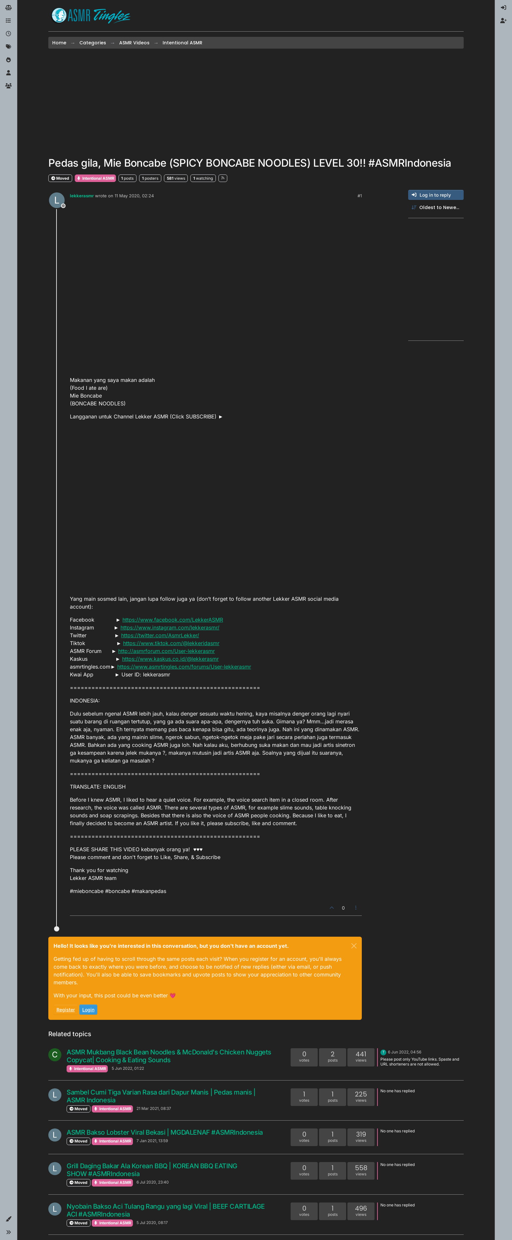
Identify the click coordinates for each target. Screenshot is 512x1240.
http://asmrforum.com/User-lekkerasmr (166, 651)
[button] (8, 1219)
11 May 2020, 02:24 (134, 195)
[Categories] (8, 21)
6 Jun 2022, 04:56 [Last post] (404, 1052)
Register (65, 1009)
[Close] (354, 946)
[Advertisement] (256, 102)
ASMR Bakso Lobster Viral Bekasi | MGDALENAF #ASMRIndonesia (165, 1132)
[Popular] (8, 60)
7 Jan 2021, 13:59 (152, 1140)
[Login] (503, 8)
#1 (360, 195)
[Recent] (8, 34)
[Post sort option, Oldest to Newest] (436, 208)
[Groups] (8, 86)
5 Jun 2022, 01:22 (128, 1068)
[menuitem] (503, 8)
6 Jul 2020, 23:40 (152, 1182)
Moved (60, 178)
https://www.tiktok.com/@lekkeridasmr (171, 643)
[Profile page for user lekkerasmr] (57, 200)
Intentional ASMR (95, 178)
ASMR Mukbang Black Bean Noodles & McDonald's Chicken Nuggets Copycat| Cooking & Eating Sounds (169, 1056)
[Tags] (8, 47)
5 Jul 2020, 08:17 (152, 1222)
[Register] (503, 21)
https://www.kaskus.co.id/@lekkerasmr (170, 659)
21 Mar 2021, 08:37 (153, 1108)
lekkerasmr (82, 195)
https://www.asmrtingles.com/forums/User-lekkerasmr (184, 666)
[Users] (8, 73)
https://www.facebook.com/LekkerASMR (172, 619)
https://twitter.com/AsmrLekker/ (160, 635)
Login (88, 1009)
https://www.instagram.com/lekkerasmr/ (169, 627)
